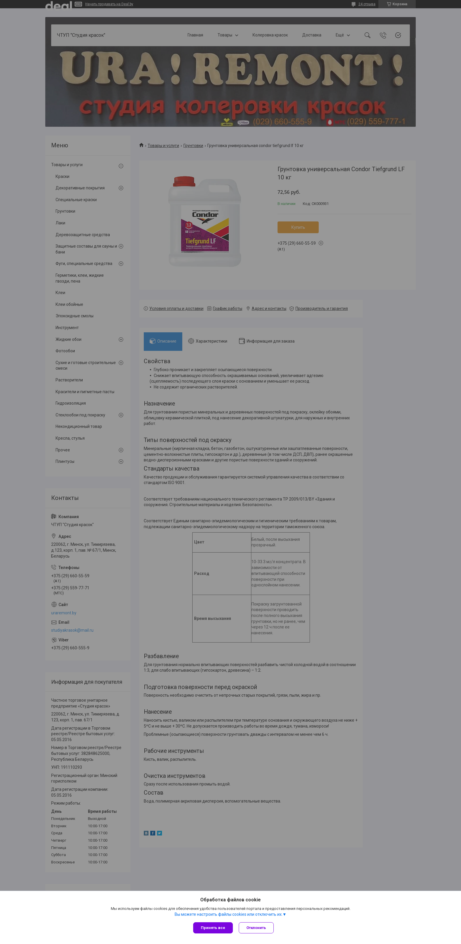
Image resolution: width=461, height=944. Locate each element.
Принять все (213, 927)
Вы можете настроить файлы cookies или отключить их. (229, 914)
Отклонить (256, 927)
